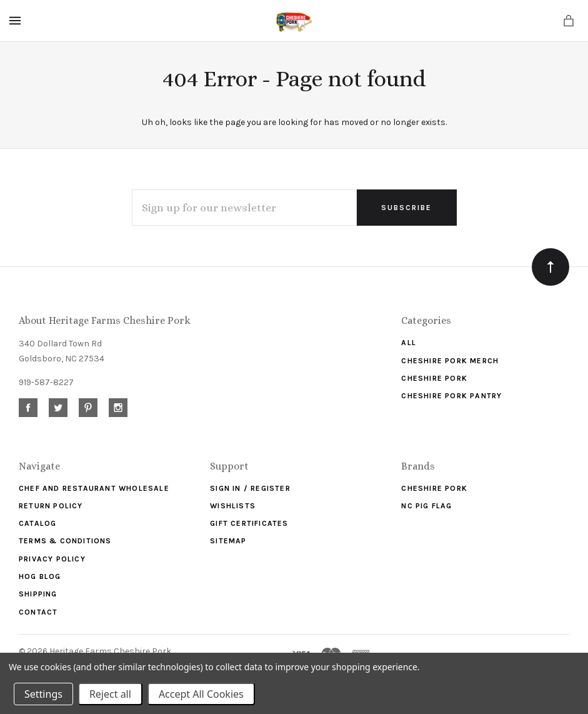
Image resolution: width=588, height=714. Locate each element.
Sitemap (228, 540)
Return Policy (51, 505)
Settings (43, 694)
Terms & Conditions (65, 540)
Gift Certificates (249, 523)
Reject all (110, 694)
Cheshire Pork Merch (450, 360)
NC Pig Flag (426, 505)
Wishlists (233, 505)
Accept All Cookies (201, 694)
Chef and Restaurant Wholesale (94, 488)
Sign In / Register (250, 488)
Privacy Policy (52, 559)
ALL (408, 342)
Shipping (38, 594)
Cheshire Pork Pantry (451, 395)
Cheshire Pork (434, 378)
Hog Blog (40, 576)
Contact (38, 612)
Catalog (37, 523)
